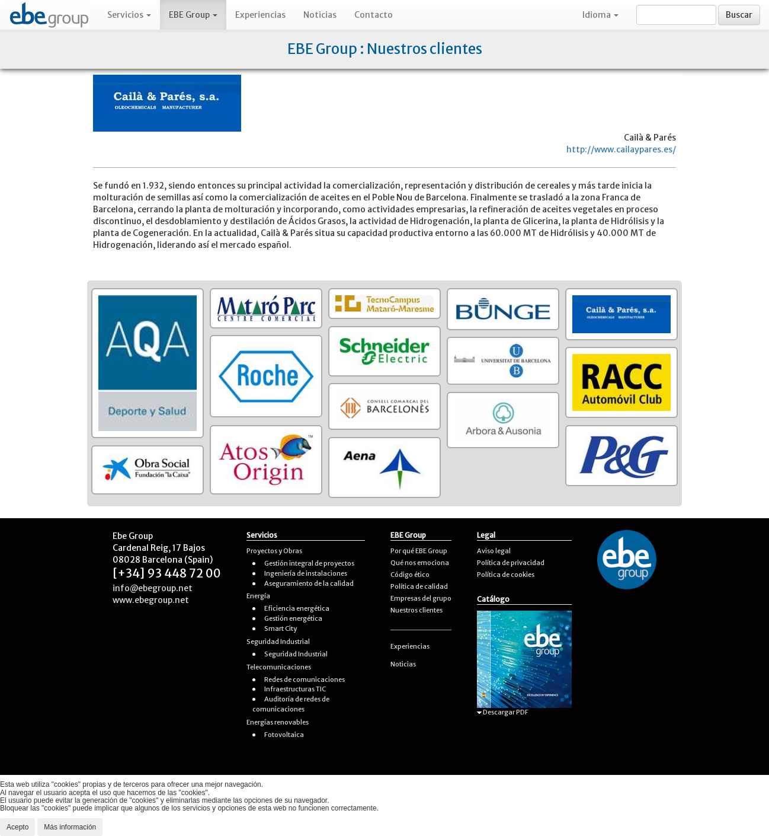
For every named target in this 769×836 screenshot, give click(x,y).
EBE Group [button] (193, 14)
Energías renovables (277, 722)
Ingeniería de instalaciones (305, 573)
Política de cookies (505, 574)
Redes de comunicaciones (304, 679)
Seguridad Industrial (278, 641)
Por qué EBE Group (418, 551)
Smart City (280, 628)
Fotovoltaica (284, 734)
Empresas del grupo (420, 598)
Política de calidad (419, 586)
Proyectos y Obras (274, 551)
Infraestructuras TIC (295, 689)
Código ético (410, 574)
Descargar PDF (502, 712)
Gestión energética (293, 618)
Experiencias (260, 14)
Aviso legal (494, 551)
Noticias (320, 14)
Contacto (373, 14)
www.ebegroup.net (151, 600)
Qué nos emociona (419, 563)
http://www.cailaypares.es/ (621, 149)
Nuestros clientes (416, 610)
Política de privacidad (510, 563)
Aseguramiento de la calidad (309, 583)
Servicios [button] (129, 14)
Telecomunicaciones (278, 667)
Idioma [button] (600, 14)
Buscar (739, 14)
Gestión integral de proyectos (309, 563)
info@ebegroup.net (153, 588)
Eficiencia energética (296, 608)
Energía (258, 596)
